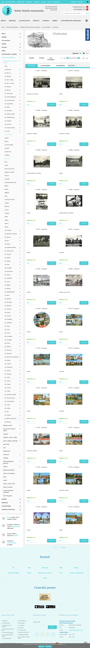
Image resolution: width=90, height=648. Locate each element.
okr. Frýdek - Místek (10, 114)
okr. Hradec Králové (10, 127)
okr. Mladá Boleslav (10, 292)
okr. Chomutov (46, 27)
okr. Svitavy (8, 370)
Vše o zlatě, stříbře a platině (7, 635)
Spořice (7, 210)
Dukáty (4, 44)
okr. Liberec (8, 275)
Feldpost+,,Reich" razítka (10, 437)
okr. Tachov (8, 381)
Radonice (7, 206)
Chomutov (7, 158)
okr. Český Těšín (9, 104)
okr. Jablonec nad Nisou (11, 234)
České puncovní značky (6, 626)
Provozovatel (22, 630)
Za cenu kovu (6, 40)
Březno (6, 141)
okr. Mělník (7, 285)
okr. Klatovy (8, 261)
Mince (3, 33)
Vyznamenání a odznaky (9, 54)
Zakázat (48, 646)
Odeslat (52, 627)
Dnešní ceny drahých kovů (8, 629)
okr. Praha (7, 333)
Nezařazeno (8, 422)
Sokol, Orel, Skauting (9, 473)
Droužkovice (8, 151)
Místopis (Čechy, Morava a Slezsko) (30, 27)
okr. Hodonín (8, 121)
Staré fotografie (7, 496)
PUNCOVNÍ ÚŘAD (13, 573)
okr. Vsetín (7, 405)
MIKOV (76, 568)
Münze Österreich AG (45, 573)
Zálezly (6, 227)
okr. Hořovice (8, 124)
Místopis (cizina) (7, 425)
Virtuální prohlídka (23, 634)
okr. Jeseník (8, 237)
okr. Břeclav (8, 90)
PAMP (29, 573)
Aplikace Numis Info (24, 632)
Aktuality (5, 620)
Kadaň (6, 165)
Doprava (5, 434)
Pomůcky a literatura (8, 509)
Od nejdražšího (60, 65)
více (64, 644)
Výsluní (6, 223)
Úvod (2, 27)
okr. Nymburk (8, 305)
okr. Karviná (8, 254)
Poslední (63, 547)
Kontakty (21, 627)
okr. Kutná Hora (9, 271)
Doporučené (31, 65)
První (51, 547)
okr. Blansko (8, 76)
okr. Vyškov (8, 408)
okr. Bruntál (8, 86)
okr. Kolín (7, 264)
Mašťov (6, 189)
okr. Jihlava (7, 244)
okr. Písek (7, 326)
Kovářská (7, 179)
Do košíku (51, 104)
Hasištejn (7, 155)
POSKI (45, 578)
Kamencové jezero (9, 169)
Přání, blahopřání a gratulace (8, 462)
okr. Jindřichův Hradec (10, 247)
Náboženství (6, 451)
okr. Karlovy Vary (9, 251)
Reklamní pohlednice (9, 470)
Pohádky (5, 458)
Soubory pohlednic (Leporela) (8, 491)
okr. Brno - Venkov (9, 83)
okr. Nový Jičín (8, 302)
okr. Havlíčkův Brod (10, 117)
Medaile (4, 37)
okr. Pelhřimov (8, 322)
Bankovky (5, 502)
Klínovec (7, 175)
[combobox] (88, 53)
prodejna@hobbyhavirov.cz (76, 630)
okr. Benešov (8, 69)
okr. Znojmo (8, 415)
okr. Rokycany (8, 353)
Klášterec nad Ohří (9, 172)
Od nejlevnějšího (46, 65)
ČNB (29, 568)
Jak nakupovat (22, 620)
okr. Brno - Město (9, 80)
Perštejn (7, 203)
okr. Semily (7, 360)
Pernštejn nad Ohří (9, 199)
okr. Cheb (7, 131)
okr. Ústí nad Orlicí (9, 401)
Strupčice (7, 213)
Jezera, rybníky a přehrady (10, 441)
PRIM (60, 568)
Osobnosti (6, 454)
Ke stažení (21, 625)
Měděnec (7, 192)
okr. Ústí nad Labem (10, 398)
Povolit (41, 646)
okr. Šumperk (8, 374)
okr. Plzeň (7, 329)
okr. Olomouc (8, 309)
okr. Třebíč (7, 391)
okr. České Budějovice (10, 97)
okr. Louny (7, 281)
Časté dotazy (6, 623)
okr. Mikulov (8, 288)
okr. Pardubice (8, 319)
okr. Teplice (8, 384)
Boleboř (7, 138)
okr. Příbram (8, 346)
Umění (5, 480)
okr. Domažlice (8, 110)
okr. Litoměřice (8, 278)
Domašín (7, 148)
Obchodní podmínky (8, 632)
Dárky (3, 50)
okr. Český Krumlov (10, 100)
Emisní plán (22, 623)
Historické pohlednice (12, 27)
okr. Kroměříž (8, 268)
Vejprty (6, 220)
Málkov (6, 186)
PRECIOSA (45, 568)
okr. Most (7, 295)
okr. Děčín (7, 107)
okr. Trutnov (8, 387)
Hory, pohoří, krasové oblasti (9, 429)
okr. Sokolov (8, 363)
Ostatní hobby (6, 506)
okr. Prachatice (8, 336)
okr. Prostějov (8, 340)
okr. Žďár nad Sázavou (10, 418)
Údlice (6, 216)
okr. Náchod (8, 298)
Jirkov (6, 162)
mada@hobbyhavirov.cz (79, 7)
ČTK (61, 573)
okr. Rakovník (8, 350)
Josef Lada (6, 444)
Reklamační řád (7, 638)
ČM (14, 568)
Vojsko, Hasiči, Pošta (9, 483)
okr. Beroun (8, 73)
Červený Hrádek (9, 145)
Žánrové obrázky (7, 487)
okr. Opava (7, 312)
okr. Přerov (7, 343)
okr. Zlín (7, 411)
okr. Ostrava (8, 316)
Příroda (5, 466)
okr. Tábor (7, 377)
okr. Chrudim (8, 230)
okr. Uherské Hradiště (10, 394)
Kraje (6, 66)
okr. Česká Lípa (9, 93)
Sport (4, 477)
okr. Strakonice (8, 367)
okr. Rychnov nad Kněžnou (11, 357)
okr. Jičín (7, 240)
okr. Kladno (8, 257)
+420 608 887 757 (79, 9)
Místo (6, 196)
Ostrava (4, 47)
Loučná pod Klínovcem (10, 182)
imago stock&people (76, 573)
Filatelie (4, 499)
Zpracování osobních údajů (24, 637)
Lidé (4, 447)
